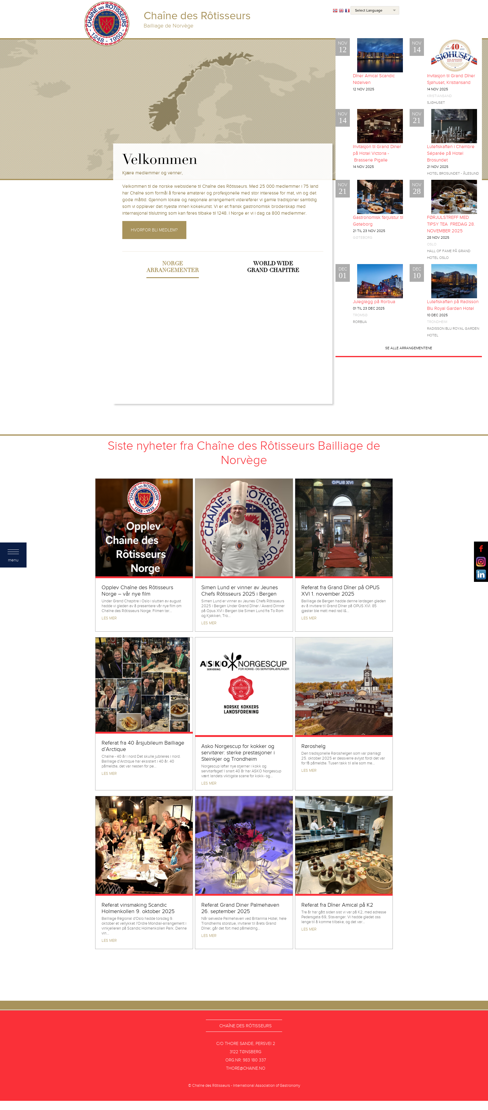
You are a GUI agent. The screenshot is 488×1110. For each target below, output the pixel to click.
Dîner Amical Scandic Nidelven (374, 79)
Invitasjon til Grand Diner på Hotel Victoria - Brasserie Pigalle (377, 153)
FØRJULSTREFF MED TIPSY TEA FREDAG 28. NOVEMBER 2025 (451, 224)
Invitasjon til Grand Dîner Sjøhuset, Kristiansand (451, 79)
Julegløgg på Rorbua (374, 301)
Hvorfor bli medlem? (154, 230)
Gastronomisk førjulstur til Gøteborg (378, 221)
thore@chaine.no (245, 1068)
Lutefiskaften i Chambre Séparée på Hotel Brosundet (451, 153)
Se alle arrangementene (408, 348)
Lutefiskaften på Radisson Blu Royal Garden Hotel (453, 305)
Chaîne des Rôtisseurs (245, 1025)
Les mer (109, 618)
